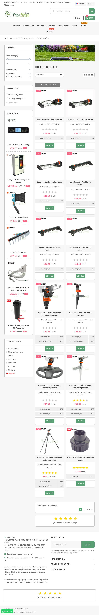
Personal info (13, 348)
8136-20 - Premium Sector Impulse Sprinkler (80, 387)
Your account (13, 341)
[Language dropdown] (80, 4)
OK (88, 545)
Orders (10, 356)
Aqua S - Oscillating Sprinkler (49, 119)
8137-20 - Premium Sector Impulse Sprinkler (49, 314)
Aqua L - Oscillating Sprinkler (49, 182)
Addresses (12, 363)
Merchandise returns (15, 352)
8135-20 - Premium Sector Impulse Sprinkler (49, 387)
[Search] (72, 11)
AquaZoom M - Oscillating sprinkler (50, 249)
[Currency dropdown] (91, 4)
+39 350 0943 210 (12, 2)
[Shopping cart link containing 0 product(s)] (90, 18)
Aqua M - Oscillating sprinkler (80, 119)
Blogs (67, 2)
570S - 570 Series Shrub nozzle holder (80, 459)
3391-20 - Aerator (18, 253)
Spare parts (9, 5)
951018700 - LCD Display (18, 145)
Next (90, 510)
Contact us (58, 2)
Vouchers (11, 366)
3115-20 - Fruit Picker (18, 217)
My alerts (11, 370)
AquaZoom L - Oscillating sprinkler (80, 249)
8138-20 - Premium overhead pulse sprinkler (49, 459)
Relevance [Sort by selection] (40, 75)
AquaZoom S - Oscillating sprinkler (80, 183)
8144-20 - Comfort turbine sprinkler (80, 314)
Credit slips (12, 359)
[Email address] (66, 545)
